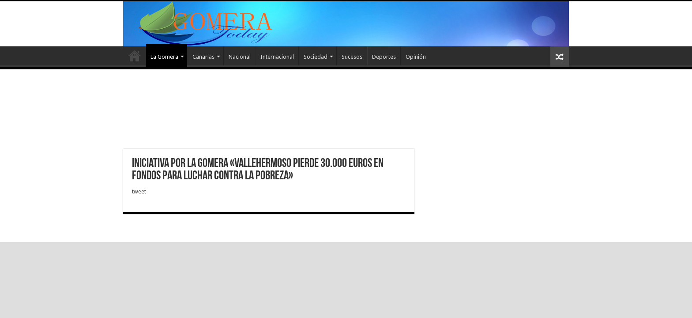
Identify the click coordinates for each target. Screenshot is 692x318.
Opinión (416, 56)
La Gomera (164, 56)
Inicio (134, 55)
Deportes (384, 56)
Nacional (240, 56)
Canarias (203, 56)
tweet (139, 191)
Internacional (277, 56)
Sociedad (315, 56)
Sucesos (352, 56)
